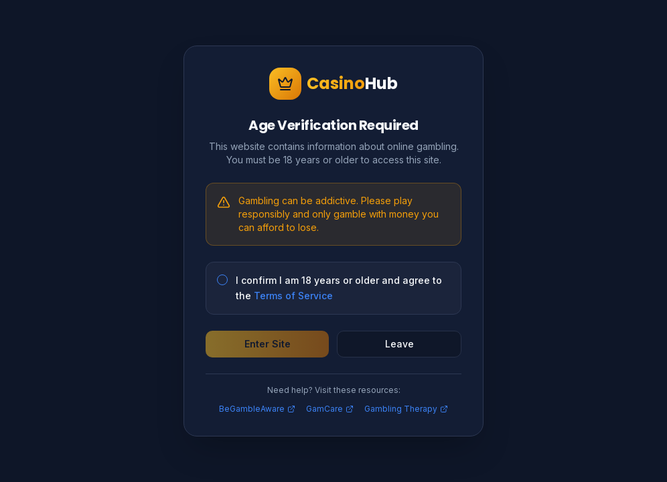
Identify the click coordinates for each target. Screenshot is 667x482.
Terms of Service (293, 295)
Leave (399, 343)
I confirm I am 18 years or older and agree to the (339, 287)
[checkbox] (222, 279)
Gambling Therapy (406, 409)
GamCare (330, 409)
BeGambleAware (257, 409)
